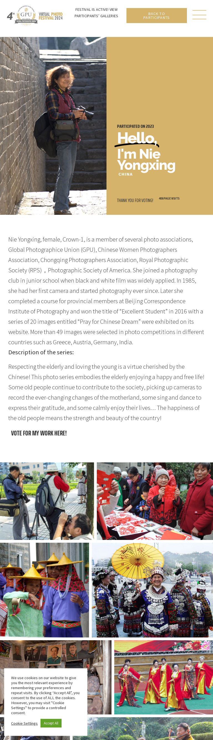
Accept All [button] (51, 723)
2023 (150, 126)
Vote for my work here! (39, 433)
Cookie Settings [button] (24, 723)
